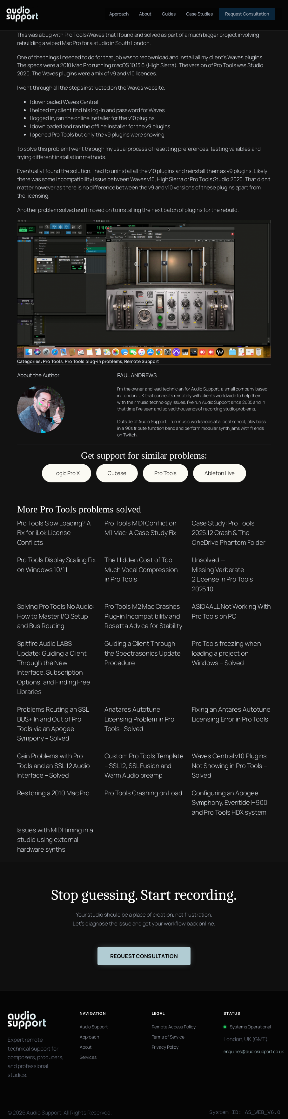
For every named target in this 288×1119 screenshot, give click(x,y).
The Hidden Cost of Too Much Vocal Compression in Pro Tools (141, 563)
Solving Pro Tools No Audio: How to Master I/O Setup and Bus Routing (56, 609)
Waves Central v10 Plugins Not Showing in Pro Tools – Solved (229, 759)
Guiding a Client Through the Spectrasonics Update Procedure (142, 646)
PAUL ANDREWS (121, 375)
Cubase (117, 466)
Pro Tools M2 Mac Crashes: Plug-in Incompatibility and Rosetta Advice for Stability (143, 609)
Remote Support (141, 361)
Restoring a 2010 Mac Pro (53, 786)
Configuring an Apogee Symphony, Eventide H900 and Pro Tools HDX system (229, 796)
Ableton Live (219, 466)
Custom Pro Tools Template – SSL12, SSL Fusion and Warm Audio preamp (144, 759)
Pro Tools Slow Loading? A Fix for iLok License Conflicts (54, 526)
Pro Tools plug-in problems (93, 361)
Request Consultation (144, 949)
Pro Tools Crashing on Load (143, 786)
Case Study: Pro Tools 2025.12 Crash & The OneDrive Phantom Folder (228, 526)
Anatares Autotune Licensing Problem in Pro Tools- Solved (139, 712)
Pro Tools (53, 361)
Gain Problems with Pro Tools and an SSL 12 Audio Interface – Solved (53, 759)
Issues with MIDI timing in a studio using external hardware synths (55, 833)
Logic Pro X (66, 466)
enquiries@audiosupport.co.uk (252, 1045)
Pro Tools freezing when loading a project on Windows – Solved (226, 646)
